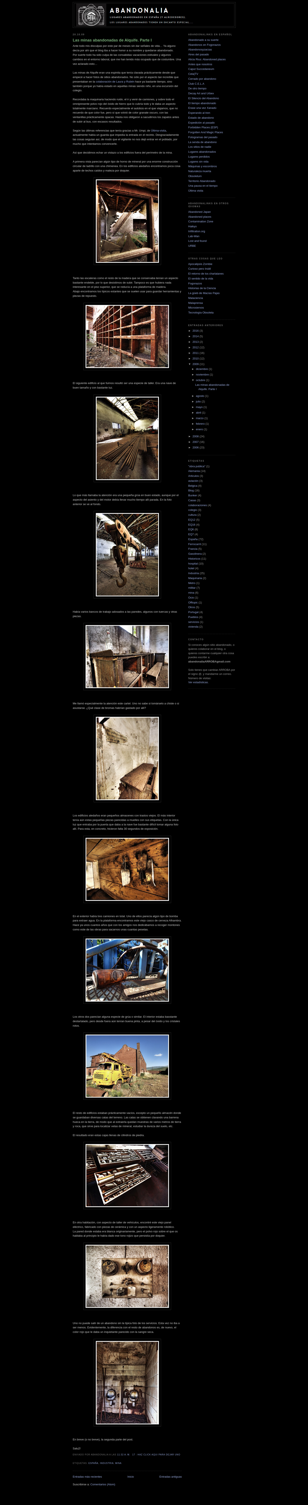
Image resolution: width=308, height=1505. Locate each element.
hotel (191, 568)
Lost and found (197, 240)
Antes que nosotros (200, 64)
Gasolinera (195, 553)
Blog (191, 490)
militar (192, 587)
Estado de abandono (201, 117)
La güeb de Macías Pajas (204, 293)
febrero (201, 423)
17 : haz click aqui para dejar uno (156, 1454)
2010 (196, 358)
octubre (201, 380)
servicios (193, 622)
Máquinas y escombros (202, 166)
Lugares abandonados (202, 151)
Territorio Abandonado (201, 181)
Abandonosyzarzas (200, 49)
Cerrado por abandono (202, 78)
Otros (191, 607)
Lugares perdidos (199, 156)
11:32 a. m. (123, 1454)
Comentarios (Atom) (102, 1484)
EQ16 (191, 524)
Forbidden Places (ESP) (203, 127)
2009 (196, 364)
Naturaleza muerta (199, 171)
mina (118, 1463)
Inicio (130, 1476)
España (93, 1463)
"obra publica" (196, 466)
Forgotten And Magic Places (205, 132)
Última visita (195, 190)
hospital (193, 563)
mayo (199, 407)
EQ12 (191, 519)
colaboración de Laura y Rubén (115, 81)
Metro (191, 583)
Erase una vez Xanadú (202, 107)
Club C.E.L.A (196, 83)
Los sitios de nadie (199, 146)
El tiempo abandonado (202, 103)
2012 (196, 347)
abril (199, 412)
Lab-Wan (193, 236)
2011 (196, 353)
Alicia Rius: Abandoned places (207, 59)
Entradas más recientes (87, 1476)
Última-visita (158, 130)
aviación (193, 480)
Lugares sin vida (198, 161)
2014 (196, 336)
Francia (192, 548)
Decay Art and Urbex (201, 93)
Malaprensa (195, 303)
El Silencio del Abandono (203, 98)
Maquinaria (195, 578)
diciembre (202, 369)
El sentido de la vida (200, 278)
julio (199, 401)
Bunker (192, 495)
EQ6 (191, 529)
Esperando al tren (199, 112)
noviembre (203, 374)
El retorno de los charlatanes (206, 273)
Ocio (191, 597)
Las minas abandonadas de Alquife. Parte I (112, 40)
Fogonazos (195, 283)
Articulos (193, 476)
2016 (196, 330)
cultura (192, 514)
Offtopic (193, 602)
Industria (107, 1463)
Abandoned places (199, 216)
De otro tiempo (197, 88)
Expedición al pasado (201, 122)
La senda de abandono (202, 142)
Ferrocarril (194, 544)
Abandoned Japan (199, 211)
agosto (200, 396)
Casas (192, 500)
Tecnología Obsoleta (201, 312)
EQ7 (191, 534)
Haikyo (192, 226)
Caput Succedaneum (201, 69)
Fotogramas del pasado (203, 137)
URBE (192, 245)
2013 (196, 341)
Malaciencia (195, 298)
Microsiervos (196, 307)
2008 (196, 436)
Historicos (194, 558)
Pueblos (193, 617)
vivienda (193, 626)
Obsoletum (195, 176)
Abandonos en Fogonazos (204, 44)
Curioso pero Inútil (199, 268)
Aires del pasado (198, 54)
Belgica (192, 485)
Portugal (193, 612)
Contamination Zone (200, 221)
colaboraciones (197, 505)
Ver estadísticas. (198, 682)
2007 (196, 442)
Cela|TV (193, 73)
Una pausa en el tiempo (203, 185)
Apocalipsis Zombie (200, 264)
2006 (196, 447)
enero (200, 429)
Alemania (194, 471)
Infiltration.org (196, 231)
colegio (192, 510)
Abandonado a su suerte (203, 39)
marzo (200, 418)
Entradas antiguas (170, 1476)
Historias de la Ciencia (202, 288)
